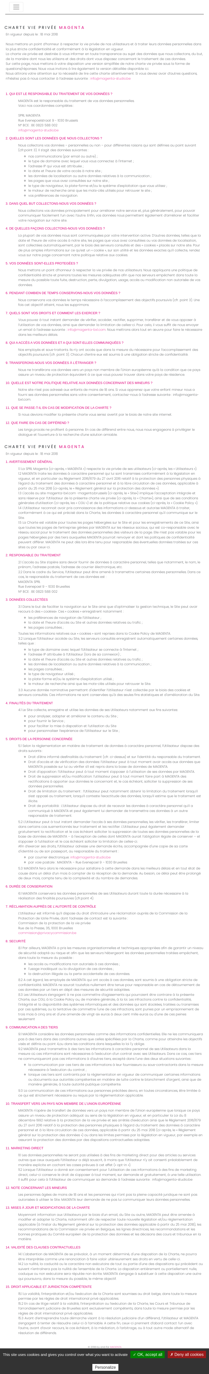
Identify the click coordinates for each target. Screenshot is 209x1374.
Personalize (105, 1367)
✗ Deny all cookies (187, 1354)
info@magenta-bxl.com (87, 329)
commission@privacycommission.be (47, 932)
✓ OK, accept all (147, 1354)
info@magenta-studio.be (110, 78)
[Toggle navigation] (16, 7)
